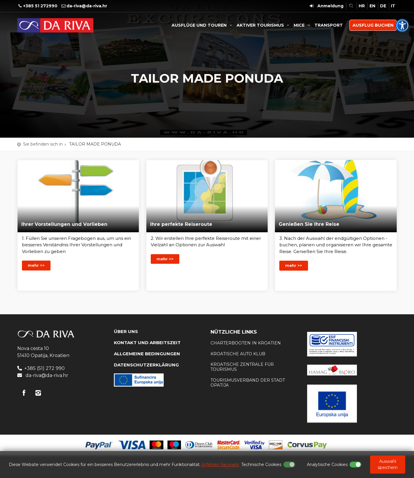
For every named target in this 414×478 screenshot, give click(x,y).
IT (393, 5)
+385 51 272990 (40, 5)
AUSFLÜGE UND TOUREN (203, 25)
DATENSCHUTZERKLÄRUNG (146, 365)
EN (372, 5)
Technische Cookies (261, 464)
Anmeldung (330, 5)
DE (383, 5)
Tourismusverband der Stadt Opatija (248, 383)
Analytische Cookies (327, 464)
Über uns (126, 331)
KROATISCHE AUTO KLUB (238, 353)
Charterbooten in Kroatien (246, 343)
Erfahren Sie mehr (220, 464)
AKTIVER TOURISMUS (264, 25)
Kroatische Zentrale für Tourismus (242, 367)
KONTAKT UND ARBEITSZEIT (147, 342)
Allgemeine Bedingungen (147, 353)
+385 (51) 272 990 (44, 368)
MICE (303, 25)
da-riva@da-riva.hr (86, 5)
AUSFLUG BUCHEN (373, 25)
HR (362, 5)
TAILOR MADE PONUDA (95, 144)
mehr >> (40, 261)
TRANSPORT (328, 25)
